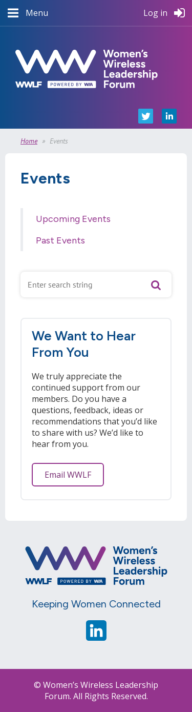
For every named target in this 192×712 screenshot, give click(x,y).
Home (28, 141)
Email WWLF (68, 474)
